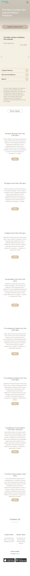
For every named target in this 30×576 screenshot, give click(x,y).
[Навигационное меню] (27, 2)
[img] (11, 525)
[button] (15, 27)
